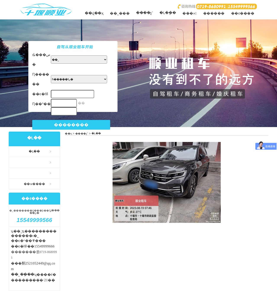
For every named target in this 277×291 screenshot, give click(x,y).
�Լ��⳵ (34, 151)
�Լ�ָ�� (167, 13)
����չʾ (144, 13)
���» (189, 13)
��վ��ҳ (94, 13)
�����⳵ (34, 162)
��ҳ (68, 133)
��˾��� (120, 13)
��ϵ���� (242, 13)
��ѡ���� (34, 184)
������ (214, 13)
